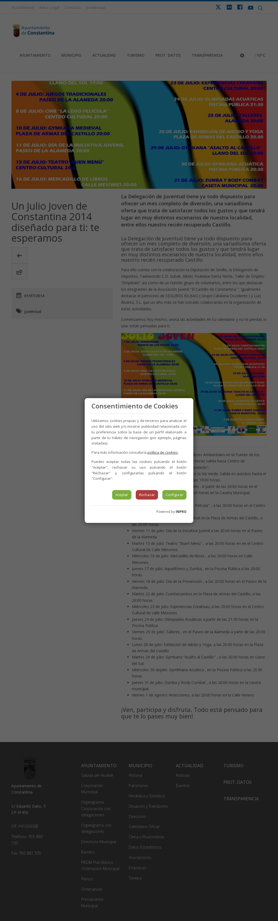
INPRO (181, 511)
